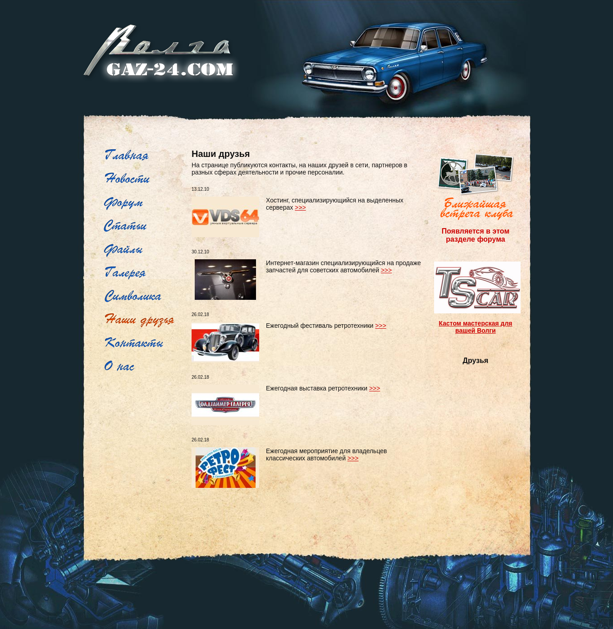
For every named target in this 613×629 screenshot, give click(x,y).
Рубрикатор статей (143, 226)
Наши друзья (143, 320)
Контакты (143, 343)
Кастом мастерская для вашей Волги (475, 327)
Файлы (143, 250)
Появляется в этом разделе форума (475, 235)
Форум (143, 203)
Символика (143, 296)
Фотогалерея (143, 273)
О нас (143, 367)
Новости (143, 179)
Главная (143, 156)
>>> (300, 207)
